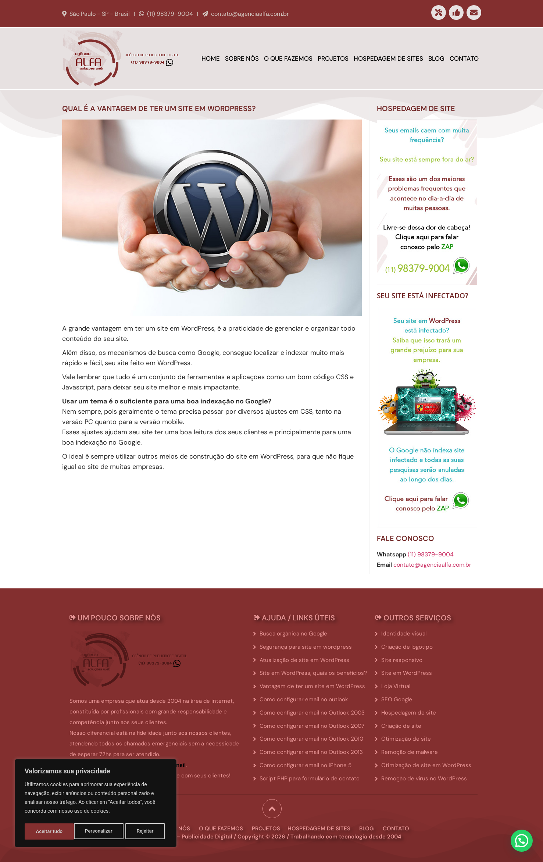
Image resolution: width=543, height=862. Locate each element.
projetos (266, 827)
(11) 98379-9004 (170, 14)
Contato (464, 58)
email (178, 765)
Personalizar (49, 831)
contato (396, 827)
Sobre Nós (242, 58)
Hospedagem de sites (388, 58)
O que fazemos (288, 58)
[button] (521, 840)
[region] (95, 804)
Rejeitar (96, 831)
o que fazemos (221, 827)
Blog (436, 58)
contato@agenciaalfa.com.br (250, 14)
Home (210, 58)
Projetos (333, 58)
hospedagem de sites (318, 827)
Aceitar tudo (142, 831)
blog (366, 827)
